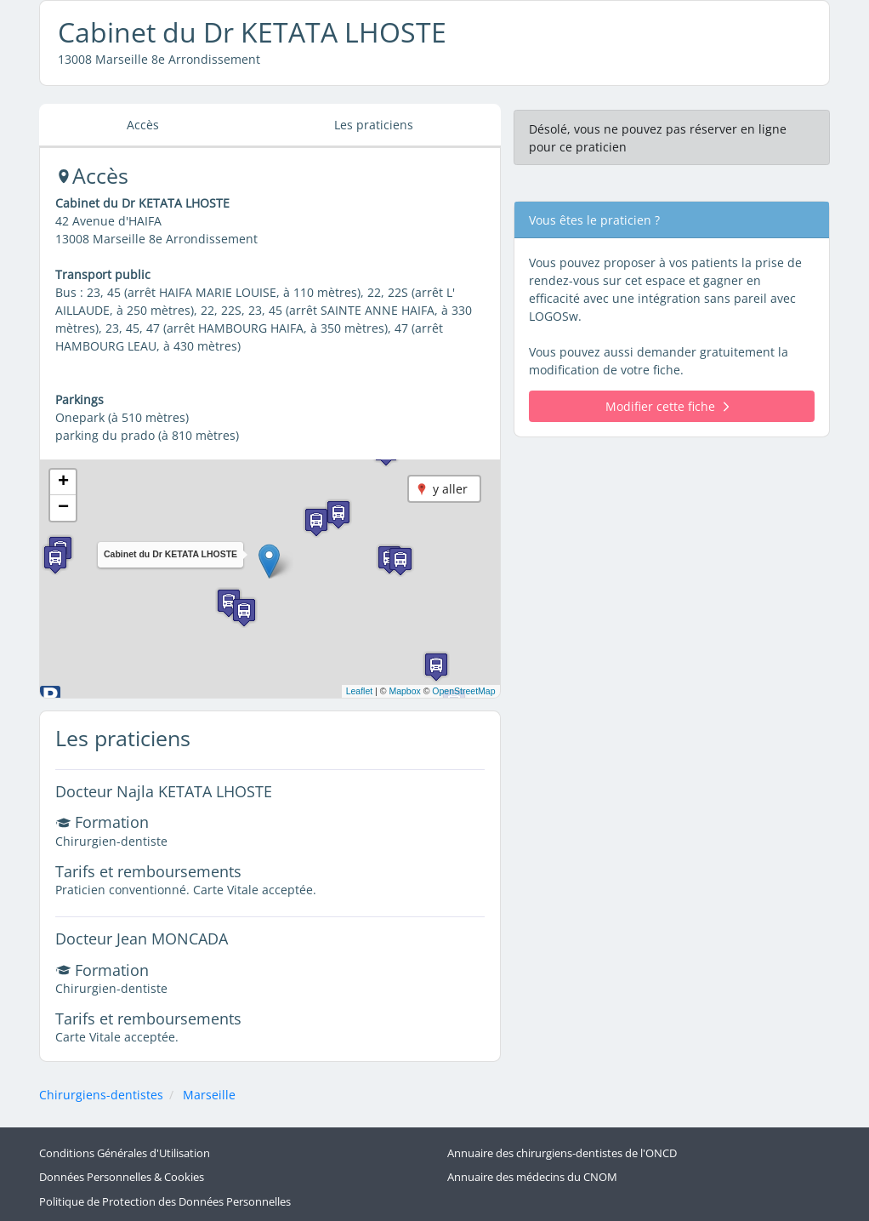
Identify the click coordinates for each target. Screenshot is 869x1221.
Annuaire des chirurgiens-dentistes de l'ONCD (562, 1153)
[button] (269, 561)
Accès (143, 125)
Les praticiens (373, 125)
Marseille (209, 1095)
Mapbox (404, 691)
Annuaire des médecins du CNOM (532, 1177)
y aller (450, 489)
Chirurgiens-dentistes (101, 1095)
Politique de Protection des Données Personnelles (165, 1202)
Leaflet (359, 691)
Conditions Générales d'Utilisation (124, 1153)
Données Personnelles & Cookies (121, 1177)
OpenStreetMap (463, 691)
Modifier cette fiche (667, 406)
